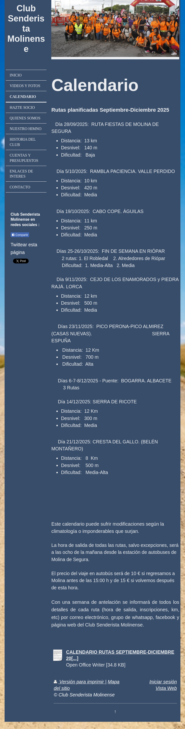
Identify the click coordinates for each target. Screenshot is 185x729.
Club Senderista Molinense (26, 28)
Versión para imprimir (79, 681)
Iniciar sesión (163, 681)
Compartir (20, 235)
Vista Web (166, 688)
